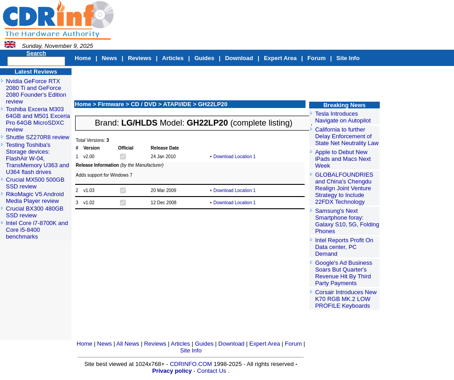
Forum (316, 58)
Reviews (139, 58)
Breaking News (344, 105)
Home (83, 58)
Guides (204, 58)
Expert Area (280, 58)
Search (36, 53)
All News (128, 343)
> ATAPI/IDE (175, 104)
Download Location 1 (234, 156)
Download (239, 58)
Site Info (347, 58)
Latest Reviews (35, 71)
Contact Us (211, 370)
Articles (173, 58)
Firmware (111, 104)
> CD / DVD (142, 104)
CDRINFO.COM (192, 364)
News (109, 58)
